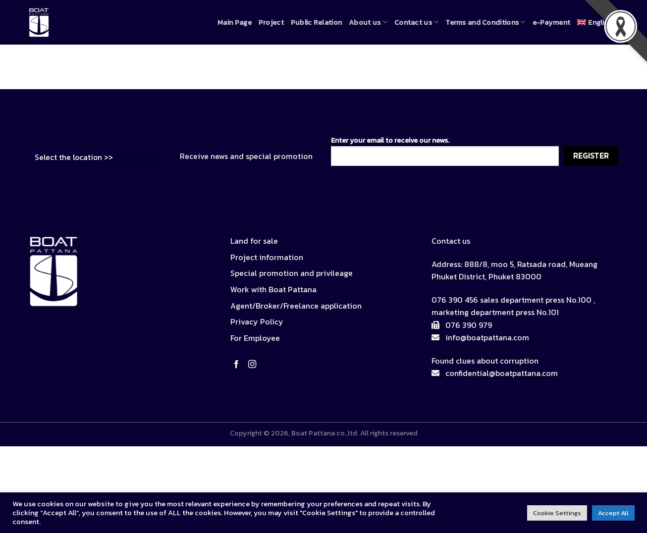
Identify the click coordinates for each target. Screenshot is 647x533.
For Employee (255, 338)
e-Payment (552, 22)
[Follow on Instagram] (254, 364)
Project (271, 22)
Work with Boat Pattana (273, 289)
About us (368, 22)
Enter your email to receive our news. (445, 150)
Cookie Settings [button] (557, 513)
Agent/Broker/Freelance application (296, 306)
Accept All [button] (613, 513)
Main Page (234, 22)
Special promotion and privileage (291, 273)
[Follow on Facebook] (238, 364)
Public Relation (316, 22)
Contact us (416, 22)
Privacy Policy (256, 321)
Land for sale (254, 241)
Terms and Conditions (485, 22)
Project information (266, 257)
